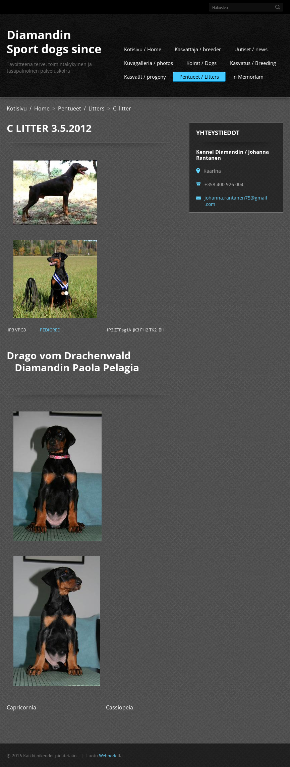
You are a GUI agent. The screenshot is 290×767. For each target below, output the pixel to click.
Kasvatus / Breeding (253, 62)
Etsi (277, 7)
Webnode (108, 755)
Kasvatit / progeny (145, 76)
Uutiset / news (251, 49)
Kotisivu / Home (142, 49)
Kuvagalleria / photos (148, 62)
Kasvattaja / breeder (198, 49)
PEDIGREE (50, 329)
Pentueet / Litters (199, 76)
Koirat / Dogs (201, 62)
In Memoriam (248, 76)
